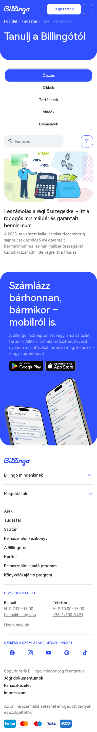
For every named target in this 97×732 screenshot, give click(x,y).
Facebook (12, 653)
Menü (88, 9)
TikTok (85, 653)
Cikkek (48, 88)
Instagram (30, 653)
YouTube (49, 653)
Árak (8, 511)
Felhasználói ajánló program (30, 566)
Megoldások (15, 493)
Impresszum (15, 692)
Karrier (10, 556)
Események (48, 124)
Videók (48, 112)
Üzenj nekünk (16, 625)
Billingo (17, 10)
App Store (60, 366)
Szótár (10, 529)
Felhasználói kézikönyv (26, 538)
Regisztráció (63, 9)
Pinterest (67, 653)
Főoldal (10, 21)
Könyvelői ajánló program (28, 575)
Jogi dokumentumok (23, 678)
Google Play (26, 366)
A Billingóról (15, 547)
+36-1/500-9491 (68, 614)
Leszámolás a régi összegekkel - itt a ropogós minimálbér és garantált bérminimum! (46, 218)
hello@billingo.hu (20, 614)
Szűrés (87, 141)
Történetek (48, 100)
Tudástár (29, 21)
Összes (49, 75)
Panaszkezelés (17, 685)
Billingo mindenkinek (23, 475)
